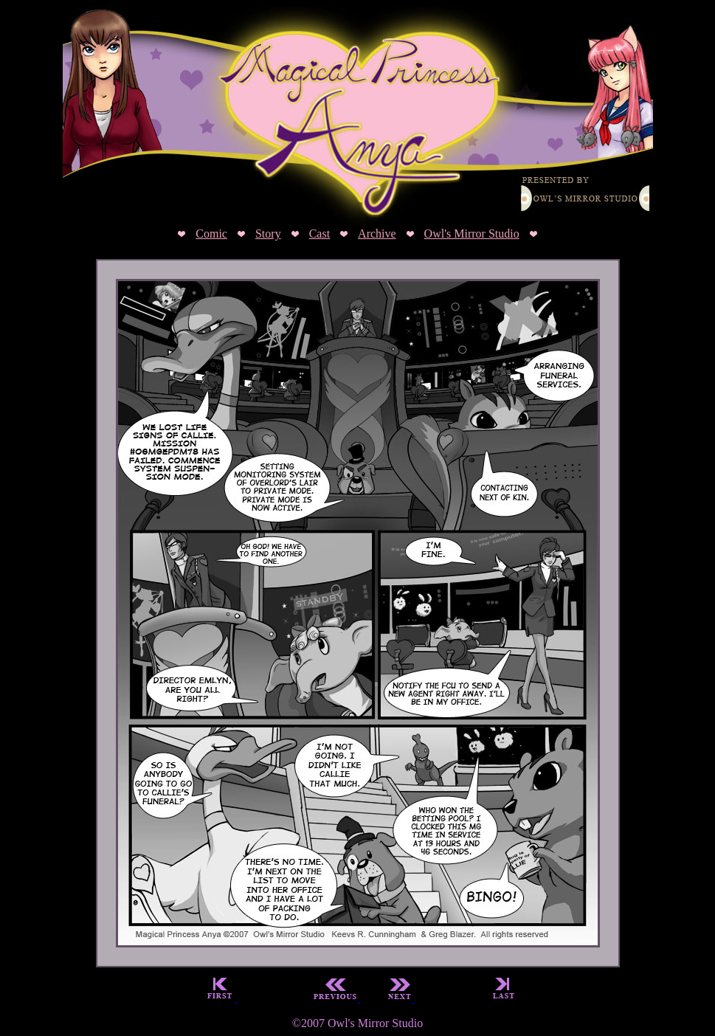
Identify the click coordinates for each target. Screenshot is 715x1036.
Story (268, 233)
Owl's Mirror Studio (471, 233)
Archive (377, 233)
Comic (211, 233)
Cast (319, 233)
